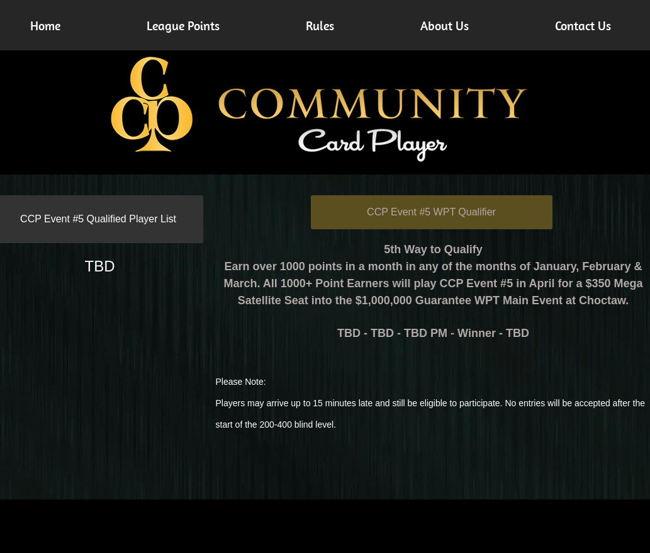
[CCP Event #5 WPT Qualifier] (431, 212)
